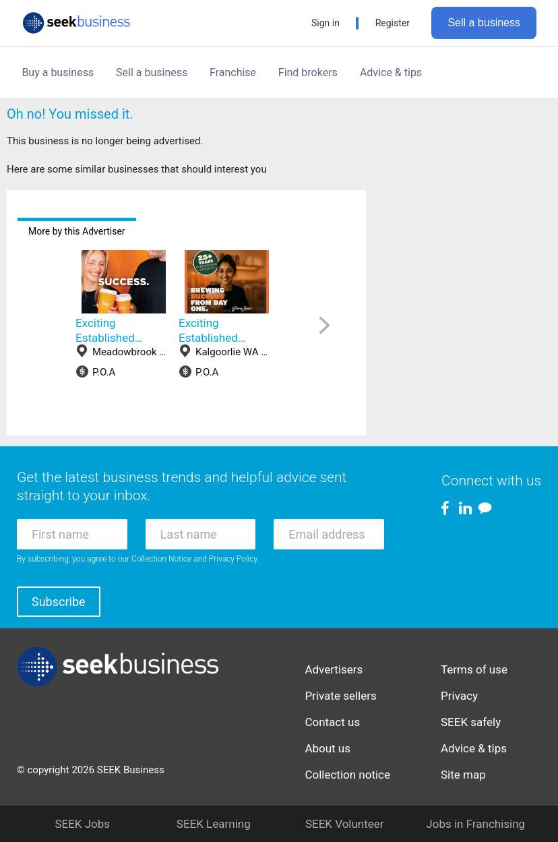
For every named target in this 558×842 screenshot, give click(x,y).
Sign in (325, 23)
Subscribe (59, 602)
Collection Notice (161, 559)
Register (392, 23)
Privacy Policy (233, 559)
